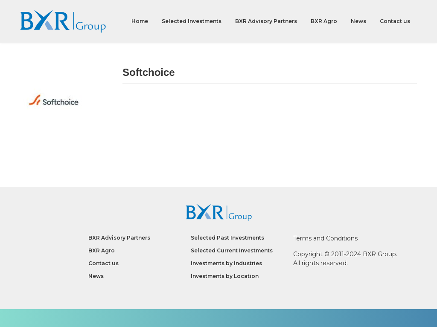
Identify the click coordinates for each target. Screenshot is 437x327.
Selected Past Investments (227, 237)
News (358, 21)
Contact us (395, 21)
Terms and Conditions (325, 238)
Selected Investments (191, 21)
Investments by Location (225, 276)
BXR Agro (324, 21)
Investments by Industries (226, 263)
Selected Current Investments (232, 250)
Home (139, 21)
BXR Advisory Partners (266, 21)
